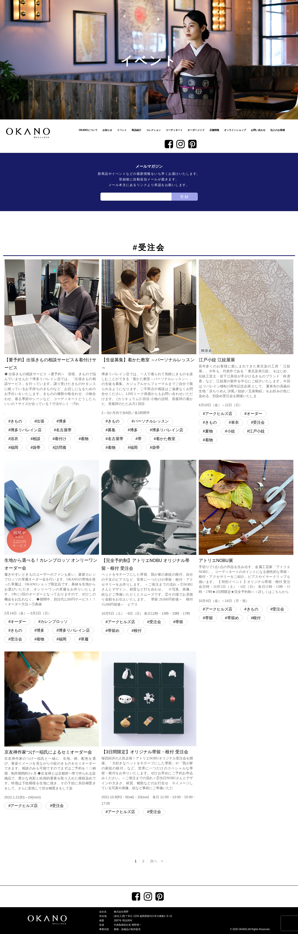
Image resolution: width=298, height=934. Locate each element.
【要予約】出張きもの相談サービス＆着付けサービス (51, 337)
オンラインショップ (235, 130)
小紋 (231, 431)
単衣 (235, 422)
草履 (85, 639)
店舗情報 (214, 130)
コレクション (153, 130)
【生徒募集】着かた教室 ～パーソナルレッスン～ (148, 337)
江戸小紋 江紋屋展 (246, 333)
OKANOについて (88, 130)
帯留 (179, 622)
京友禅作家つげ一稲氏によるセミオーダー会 (51, 725)
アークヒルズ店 (218, 414)
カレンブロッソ (54, 621)
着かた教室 (165, 439)
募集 (112, 430)
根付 (138, 631)
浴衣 (14, 439)
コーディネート (174, 130)
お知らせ (107, 130)
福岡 (14, 447)
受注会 (259, 422)
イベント (122, 130)
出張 (40, 421)
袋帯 (36, 447)
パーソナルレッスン (151, 421)
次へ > (156, 861)
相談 (36, 439)
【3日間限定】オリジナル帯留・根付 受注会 (148, 728)
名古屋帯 (64, 430)
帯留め (113, 631)
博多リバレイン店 (26, 430)
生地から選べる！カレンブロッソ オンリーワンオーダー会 (51, 538)
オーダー (254, 414)
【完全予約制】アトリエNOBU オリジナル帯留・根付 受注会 (148, 538)
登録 (184, 197)
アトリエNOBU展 (246, 532)
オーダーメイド (196, 130)
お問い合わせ (258, 130)
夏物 (209, 431)
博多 (62, 421)
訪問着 (60, 447)
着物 (85, 439)
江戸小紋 (257, 431)
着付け (60, 439)
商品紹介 (136, 130)
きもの (16, 421)
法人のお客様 (277, 130)
